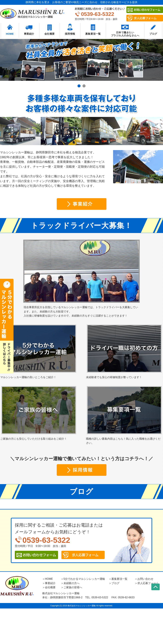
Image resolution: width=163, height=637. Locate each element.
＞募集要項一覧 (118, 578)
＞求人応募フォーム (147, 583)
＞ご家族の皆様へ (71, 587)
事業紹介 (29, 33)
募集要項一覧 (93, 33)
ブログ (153, 33)
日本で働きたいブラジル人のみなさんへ (125, 34)
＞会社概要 (49, 587)
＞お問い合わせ (144, 578)
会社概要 (49, 33)
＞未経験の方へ (70, 583)
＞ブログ (114, 583)
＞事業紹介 (49, 583)
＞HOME (47, 578)
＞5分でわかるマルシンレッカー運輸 (83, 578)
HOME (10, 33)
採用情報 (70, 33)
